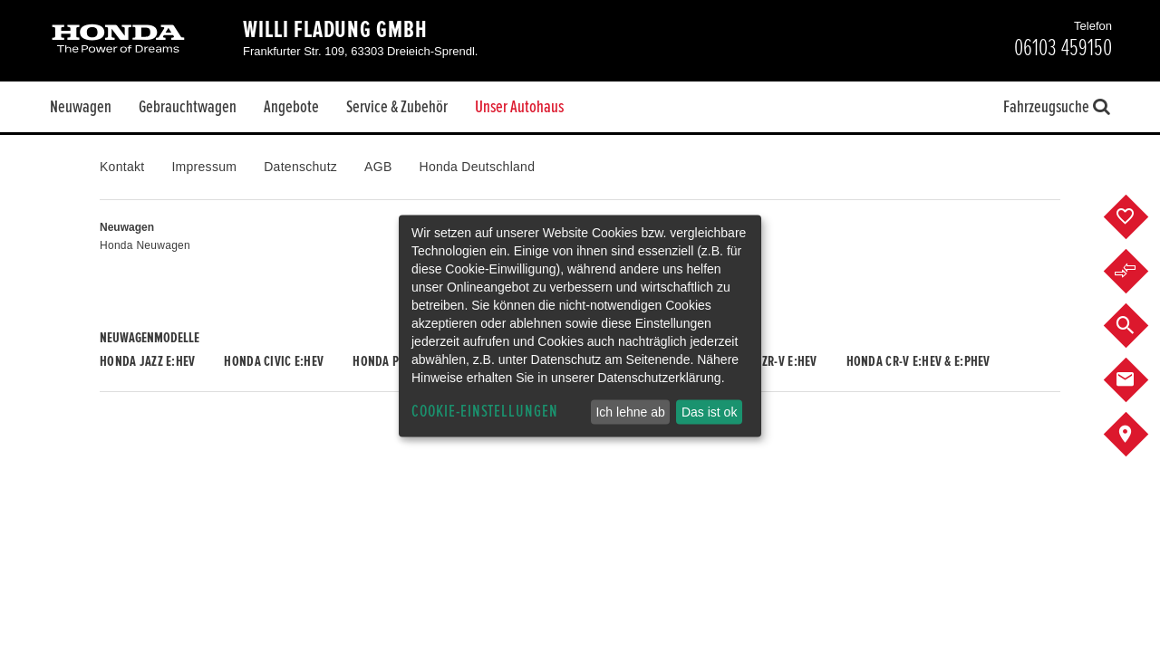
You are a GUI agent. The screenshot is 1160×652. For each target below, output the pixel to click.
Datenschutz (300, 166)
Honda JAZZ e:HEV (147, 361)
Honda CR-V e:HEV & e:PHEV (918, 361)
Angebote (291, 107)
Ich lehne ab (629, 412)
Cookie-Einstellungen (484, 411)
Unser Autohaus (519, 107)
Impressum (204, 166)
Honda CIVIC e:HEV (274, 361)
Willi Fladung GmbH (335, 30)
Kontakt (122, 166)
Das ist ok (709, 412)
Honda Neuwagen (145, 245)
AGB (378, 166)
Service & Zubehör (397, 107)
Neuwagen (80, 107)
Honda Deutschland (478, 166)
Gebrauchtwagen (188, 107)
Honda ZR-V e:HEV (769, 361)
